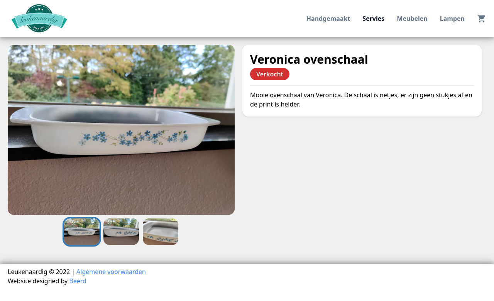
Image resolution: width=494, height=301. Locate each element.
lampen (452, 18)
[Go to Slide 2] (121, 232)
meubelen (412, 18)
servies (373, 18)
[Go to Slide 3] (160, 232)
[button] (121, 130)
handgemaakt (328, 18)
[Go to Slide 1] (82, 232)
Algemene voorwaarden (111, 271)
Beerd (77, 281)
